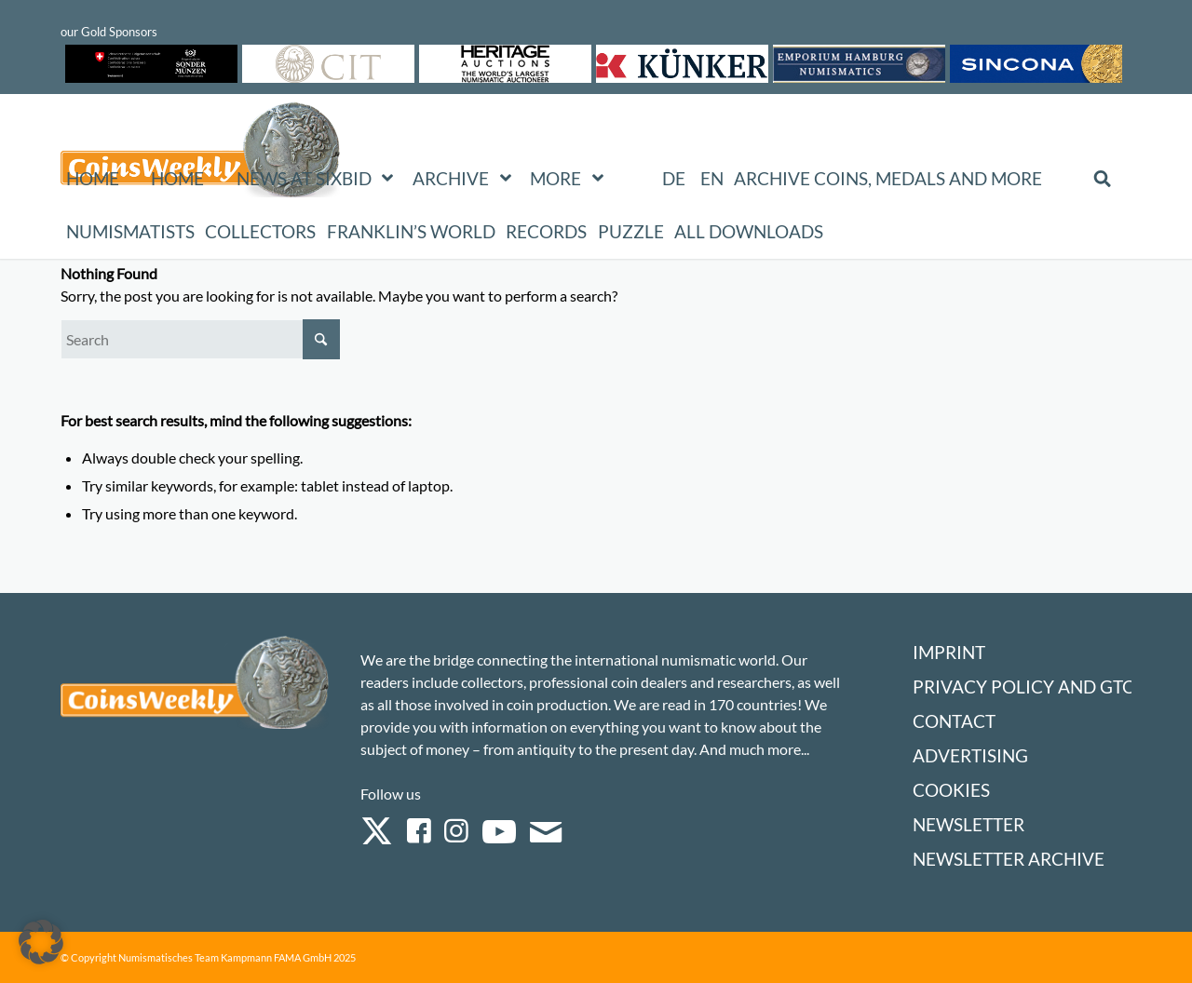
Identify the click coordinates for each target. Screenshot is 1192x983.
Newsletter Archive (1008, 858)
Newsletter (968, 824)
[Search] (200, 339)
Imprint (949, 652)
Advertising (970, 755)
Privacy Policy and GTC (1023, 686)
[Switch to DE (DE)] (674, 179)
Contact (954, 721)
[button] (41, 942)
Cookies (951, 790)
